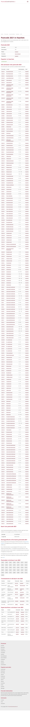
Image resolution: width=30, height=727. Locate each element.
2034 (26, 567)
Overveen (22, 592)
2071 (10, 572)
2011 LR (16, 583)
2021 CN (2, 160)
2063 (26, 570)
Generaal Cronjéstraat (10, 287)
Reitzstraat (8, 401)
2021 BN (2, 131)
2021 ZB (2, 487)
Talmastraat (8, 156)
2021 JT (2, 320)
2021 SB (2, 355)
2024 (2, 567)
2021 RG (3, 344)
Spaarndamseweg (9, 135)
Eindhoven (3, 676)
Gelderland (3, 650)
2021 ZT (2, 521)
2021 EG (2, 209)
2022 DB (17, 618)
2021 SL (2, 370)
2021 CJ (2, 152)
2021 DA (2, 176)
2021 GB (3, 235)
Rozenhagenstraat (9, 147)
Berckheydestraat (9, 224)
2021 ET (2, 231)
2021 (18, 565)
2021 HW (3, 280)
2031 (14, 567)
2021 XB (2, 447)
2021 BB (2, 109)
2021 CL (2, 156)
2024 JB (17, 634)
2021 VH (2, 429)
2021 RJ (2, 348)
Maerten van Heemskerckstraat (9, 494)
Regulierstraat (9, 252)
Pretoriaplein (8, 429)
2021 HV (2, 278)
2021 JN (2, 311)
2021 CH (2, 149)
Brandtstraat (8, 370)
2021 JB (2, 289)
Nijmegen (2, 688)
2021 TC (2, 383)
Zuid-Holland (3, 664)
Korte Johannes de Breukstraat (9, 249)
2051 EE (16, 592)
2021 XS (2, 476)
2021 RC (2, 337)
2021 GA (3, 233)
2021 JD (2, 293)
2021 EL (2, 217)
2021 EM (3, 220)
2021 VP (2, 443)
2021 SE (2, 359)
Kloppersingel (9, 165)
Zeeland (2, 662)
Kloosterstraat (9, 432)
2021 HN (3, 267)
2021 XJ (2, 460)
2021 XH (2, 458)
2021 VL (2, 436)
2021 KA (2, 326)
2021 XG (3, 456)
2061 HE (16, 585)
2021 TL (2, 399)
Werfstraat (8, 133)
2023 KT (17, 632)
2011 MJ (17, 620)
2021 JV (2, 322)
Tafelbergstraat (9, 374)
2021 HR (2, 271)
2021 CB (2, 137)
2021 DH (3, 189)
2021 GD (3, 239)
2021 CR (2, 165)
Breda (2, 684)
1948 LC (16, 604)
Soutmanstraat (9, 489)
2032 (18, 567)
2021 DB (2, 178)
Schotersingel (9, 233)
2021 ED (2, 204)
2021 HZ (2, 284)
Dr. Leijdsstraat (9, 339)
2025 (6, 567)
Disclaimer (3, 703)
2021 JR (2, 315)
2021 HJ (2, 258)
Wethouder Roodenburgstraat (9, 140)
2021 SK (2, 368)
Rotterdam (3, 671)
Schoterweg (8, 265)
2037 (10, 570)
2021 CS (2, 167)
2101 (26, 572)
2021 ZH (2, 500)
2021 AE (2, 80)
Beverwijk (22, 604)
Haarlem (16, 51)
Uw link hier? (4, 61)
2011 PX (17, 627)
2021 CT (2, 169)
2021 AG (3, 82)
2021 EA (2, 198)
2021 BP (2, 133)
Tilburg (2, 681)
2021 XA (2, 445)
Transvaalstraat (9, 353)
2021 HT (2, 276)
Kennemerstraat (9, 198)
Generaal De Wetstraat (10, 454)
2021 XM (3, 467)
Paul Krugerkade (9, 128)
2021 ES (2, 228)
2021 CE (2, 145)
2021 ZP (2, 514)
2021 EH (2, 211)
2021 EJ (2, 213)
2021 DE (2, 184)
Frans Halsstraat (9, 209)
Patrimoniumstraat (9, 160)
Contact (2, 700)
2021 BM (3, 128)
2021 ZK (2, 503)
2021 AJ (2, 88)
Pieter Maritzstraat (9, 333)
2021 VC (2, 421)
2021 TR (2, 407)
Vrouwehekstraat (9, 176)
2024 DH (17, 629)
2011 (22, 562)
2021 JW (2, 324)
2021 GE (2, 242)
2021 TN (2, 403)
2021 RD (2, 339)
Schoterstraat (9, 256)
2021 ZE (2, 493)
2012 (26, 562)
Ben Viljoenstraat (9, 71)
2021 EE (2, 206)
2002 (14, 562)
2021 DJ (2, 191)
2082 (18, 572)
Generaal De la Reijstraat (11, 473)
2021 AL (2, 94)
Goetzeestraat (9, 357)
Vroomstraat (8, 263)
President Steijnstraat (10, 416)
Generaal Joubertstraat (10, 445)
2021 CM (3, 158)
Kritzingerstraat (9, 361)
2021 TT (2, 412)
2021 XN (2, 469)
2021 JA (2, 287)
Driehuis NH (22, 597)
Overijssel (3, 659)
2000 (6, 562)
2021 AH (2, 84)
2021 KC (2, 331)
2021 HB (2, 246)
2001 (10, 562)
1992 (2, 562)
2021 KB (2, 328)
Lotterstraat (8, 388)
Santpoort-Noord (22, 595)
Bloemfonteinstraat (10, 355)
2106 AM (16, 601)
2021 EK (2, 215)
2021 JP (2, 313)
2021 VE (2, 425)
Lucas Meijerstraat (9, 78)
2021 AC (2, 75)
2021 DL (2, 195)
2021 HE (2, 254)
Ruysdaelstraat (9, 220)
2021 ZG (3, 496)
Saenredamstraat (9, 510)
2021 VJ (2, 432)
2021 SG (3, 361)
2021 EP (2, 224)
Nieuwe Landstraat (10, 184)
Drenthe (2, 645)
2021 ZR (2, 516)
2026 (10, 567)
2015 (10, 565)
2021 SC (2, 357)
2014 (6, 565)
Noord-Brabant (4, 656)
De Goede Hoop (9, 104)
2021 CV (2, 171)
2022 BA (17, 616)
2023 (26, 565)
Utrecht (2, 661)
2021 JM (2, 309)
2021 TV (2, 414)
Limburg (2, 654)
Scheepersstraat (9, 117)
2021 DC (2, 180)
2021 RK (2, 350)
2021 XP (2, 471)
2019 (14, 565)
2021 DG (3, 187)
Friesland (2, 649)
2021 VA (2, 416)
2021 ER (2, 226)
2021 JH (2, 300)
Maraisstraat (8, 366)
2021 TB (2, 381)
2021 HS (2, 274)
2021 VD (2, 423)
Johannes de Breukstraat (11, 244)
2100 (22, 572)
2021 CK (2, 154)
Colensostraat (9, 106)
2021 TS (2, 410)
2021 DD (3, 182)
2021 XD (2, 451)
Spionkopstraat (9, 392)
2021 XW (3, 482)
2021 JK (2, 304)
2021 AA (2, 71)
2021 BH (2, 120)
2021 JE (2, 295)
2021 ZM (3, 510)
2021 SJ (2, 366)
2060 (18, 570)
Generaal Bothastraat (10, 313)
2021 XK (2, 462)
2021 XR (2, 473)
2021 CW (3, 174)
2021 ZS (2, 519)
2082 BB (16, 588)
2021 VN (2, 440)
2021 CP (2, 163)
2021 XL (2, 465)
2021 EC (2, 202)
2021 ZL (2, 506)
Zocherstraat (8, 187)
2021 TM (3, 401)
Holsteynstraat (9, 258)
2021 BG (3, 117)
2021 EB (2, 200)
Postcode (8, 1)
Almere (2, 679)
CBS (4, 557)
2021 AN (2, 101)
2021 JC (2, 291)
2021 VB (2, 418)
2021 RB (2, 335)
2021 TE (2, 388)
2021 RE (2, 342)
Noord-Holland (17, 53)
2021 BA (2, 106)
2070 (6, 572)
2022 (22, 565)
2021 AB (2, 73)
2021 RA (2, 333)
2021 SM (3, 372)
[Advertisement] (14, 18)
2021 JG (2, 298)
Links (2, 701)
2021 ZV (2, 523)
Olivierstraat (8, 126)
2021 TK (2, 396)
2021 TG (2, 390)
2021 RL (2, 353)
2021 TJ (2, 394)
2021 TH (2, 392)
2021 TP (2, 405)
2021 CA (2, 135)
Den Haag (3, 672)
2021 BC (2, 111)
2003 (18, 562)
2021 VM (3, 438)
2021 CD (2, 143)
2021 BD (2, 113)
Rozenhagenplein (9, 154)
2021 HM (3, 265)
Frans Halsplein (9, 195)
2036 (6, 570)
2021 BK (2, 124)
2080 (14, 572)
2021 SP (2, 377)
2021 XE (2, 454)
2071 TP (16, 594)
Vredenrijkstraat (9, 143)
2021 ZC (2, 489)
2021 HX (2, 282)
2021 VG (3, 427)
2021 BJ (2, 122)
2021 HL (2, 263)
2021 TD (2, 385)
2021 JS (2, 317)
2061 (22, 570)
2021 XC (2, 449)
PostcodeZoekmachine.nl (13, 706)
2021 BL (2, 126)
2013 (2, 565)
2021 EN (2, 222)
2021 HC (2, 248)
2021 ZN (2, 512)
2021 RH (2, 346)
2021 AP (2, 104)
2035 (2, 570)
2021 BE (2, 115)
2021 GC (3, 237)
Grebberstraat (9, 484)
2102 (2, 575)
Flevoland (3, 647)
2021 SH (2, 364)
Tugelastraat (8, 379)
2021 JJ (2, 302)
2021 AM (3, 98)
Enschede (3, 683)
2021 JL (2, 306)
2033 (22, 567)
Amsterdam (3, 669)
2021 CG (3, 147)
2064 (2, 572)
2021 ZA (2, 484)
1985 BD (16, 597)
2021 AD (2, 78)
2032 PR (17, 624)
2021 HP (2, 269)
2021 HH (3, 256)
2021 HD (3, 252)
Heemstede (22, 601)
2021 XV (2, 480)
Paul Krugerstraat (9, 465)
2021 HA (2, 244)
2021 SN (2, 374)
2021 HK (2, 260)
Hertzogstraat (9, 80)
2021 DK (2, 193)
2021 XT (2, 478)
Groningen (3, 652)
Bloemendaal (22, 585)
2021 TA (2, 379)
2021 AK (2, 91)
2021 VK (2, 434)
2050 (14, 570)
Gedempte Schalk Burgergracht (9, 85)
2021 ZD (2, 491)
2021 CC (2, 139)
